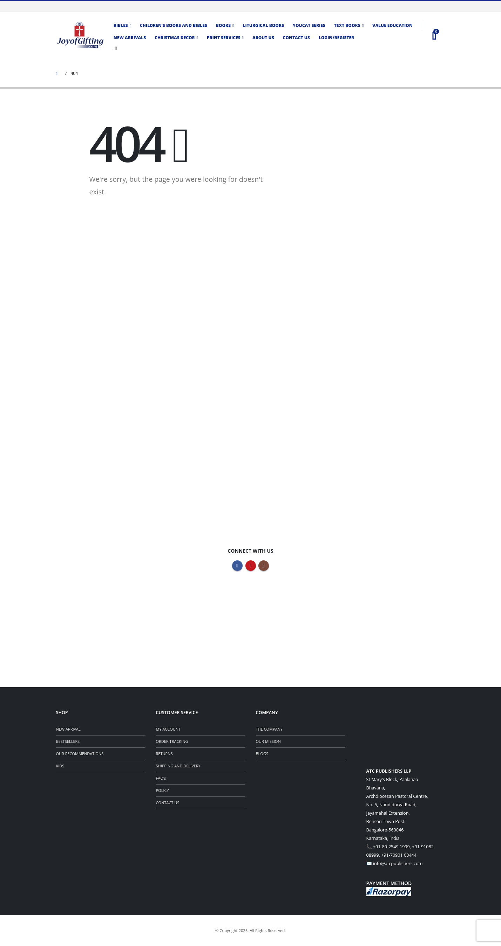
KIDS (60, 765)
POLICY (162, 790)
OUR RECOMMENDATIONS (80, 753)
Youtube (250, 565)
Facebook (237, 565)
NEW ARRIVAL (68, 729)
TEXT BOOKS (347, 25)
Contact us (296, 38)
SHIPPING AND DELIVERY (178, 765)
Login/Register (336, 38)
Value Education (392, 25)
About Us (263, 38)
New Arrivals (130, 38)
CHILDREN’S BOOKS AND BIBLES (173, 25)
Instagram (263, 565)
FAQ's (161, 778)
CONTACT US (168, 802)
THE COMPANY (269, 729)
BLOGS (262, 753)
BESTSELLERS (68, 741)
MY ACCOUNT (168, 729)
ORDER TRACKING (172, 741)
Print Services (224, 38)
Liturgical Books (263, 25)
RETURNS (164, 753)
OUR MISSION (268, 741)
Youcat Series (309, 25)
